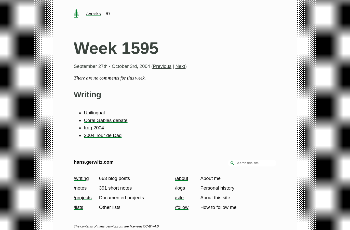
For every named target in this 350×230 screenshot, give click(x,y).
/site (179, 197)
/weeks (93, 13)
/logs (180, 188)
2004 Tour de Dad (103, 135)
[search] (232, 163)
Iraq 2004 (94, 127)
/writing (81, 178)
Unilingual (94, 112)
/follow (182, 207)
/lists (78, 207)
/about (181, 178)
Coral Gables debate (105, 120)
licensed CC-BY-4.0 (144, 226)
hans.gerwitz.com (94, 162)
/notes (80, 188)
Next (180, 66)
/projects (83, 197)
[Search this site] (252, 163)
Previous (162, 66)
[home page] (76, 14)
